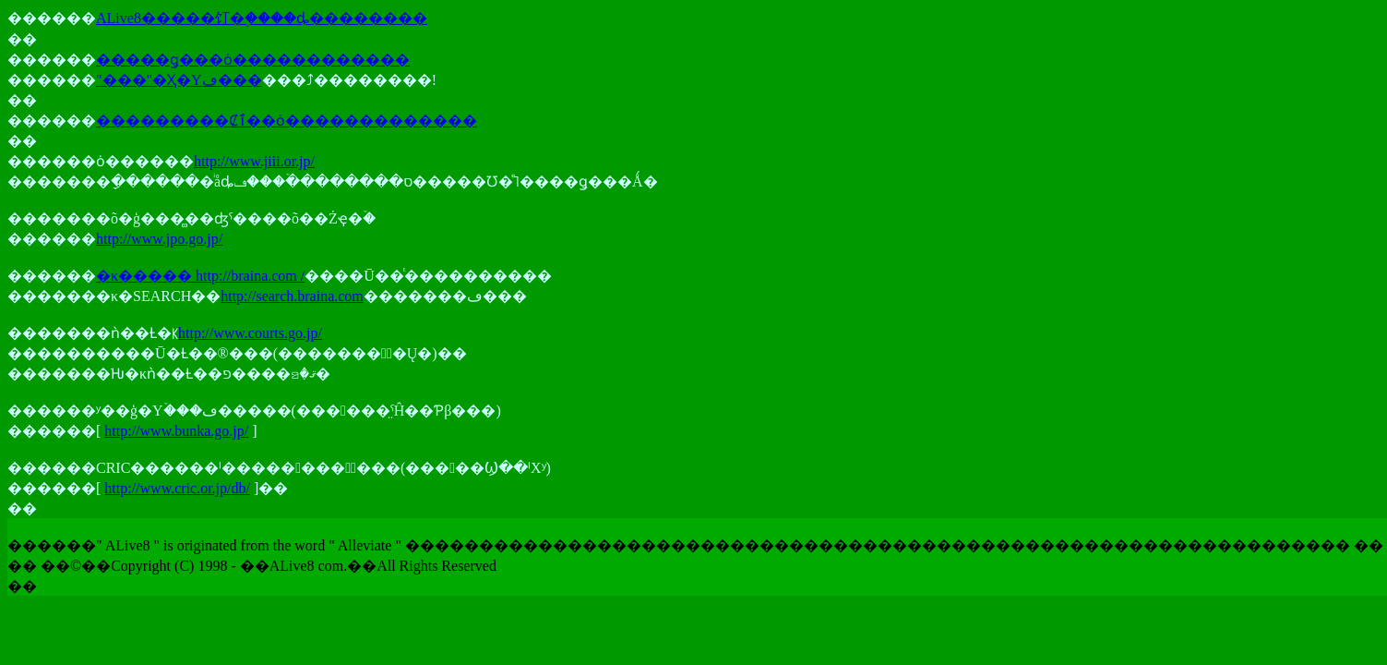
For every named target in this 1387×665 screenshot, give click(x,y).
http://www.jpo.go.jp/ (159, 239)
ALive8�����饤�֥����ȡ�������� (261, 18)
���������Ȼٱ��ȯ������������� (286, 120)
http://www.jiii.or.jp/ (254, 161)
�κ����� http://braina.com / (200, 276)
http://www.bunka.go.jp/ (176, 431)
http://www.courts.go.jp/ (250, 333)
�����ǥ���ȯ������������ (253, 59)
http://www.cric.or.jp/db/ (177, 488)
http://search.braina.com (292, 296)
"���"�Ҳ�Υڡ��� (179, 80)
